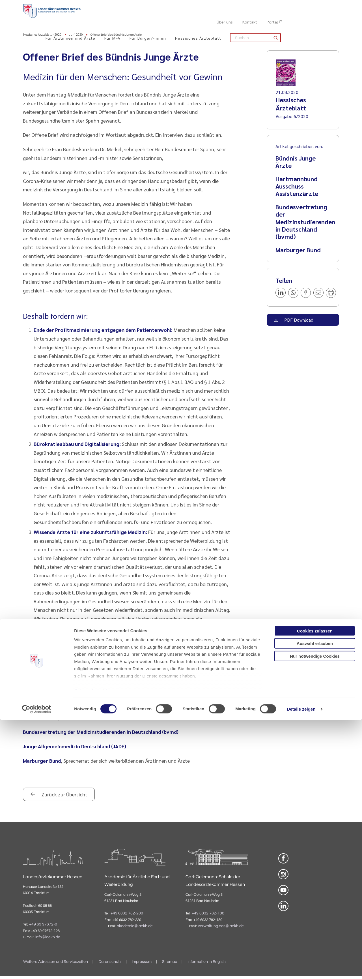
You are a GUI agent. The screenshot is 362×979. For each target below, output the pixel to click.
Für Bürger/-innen (206, 17)
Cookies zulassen (315, 889)
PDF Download (298, 322)
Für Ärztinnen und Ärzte (129, 17)
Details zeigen (301, 967)
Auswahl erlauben (315, 902)
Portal (329, 6)
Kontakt (306, 6)
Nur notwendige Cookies (315, 914)
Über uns (281, 6)
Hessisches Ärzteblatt (256, 17)
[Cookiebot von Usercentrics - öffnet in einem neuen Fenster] (36, 968)
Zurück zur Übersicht (63, 797)
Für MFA (171, 17)
